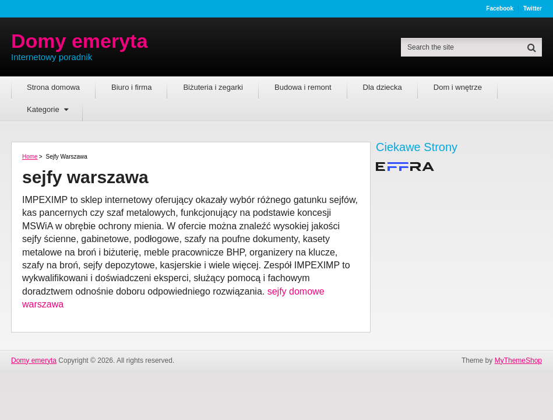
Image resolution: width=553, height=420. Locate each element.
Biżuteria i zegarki (213, 87)
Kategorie (43, 109)
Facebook (499, 9)
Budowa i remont (303, 87)
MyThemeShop (518, 360)
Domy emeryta (79, 41)
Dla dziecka (382, 87)
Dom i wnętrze (458, 87)
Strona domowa (53, 87)
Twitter (532, 9)
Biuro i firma (131, 87)
